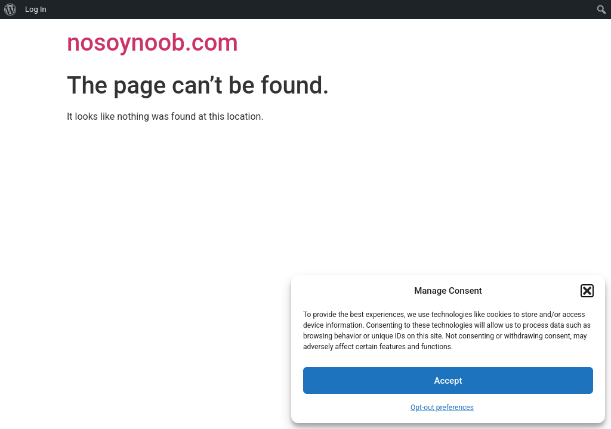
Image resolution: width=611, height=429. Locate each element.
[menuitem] (10, 9)
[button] (587, 291)
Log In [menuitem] (36, 9)
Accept (448, 380)
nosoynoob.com (152, 43)
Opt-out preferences (442, 407)
